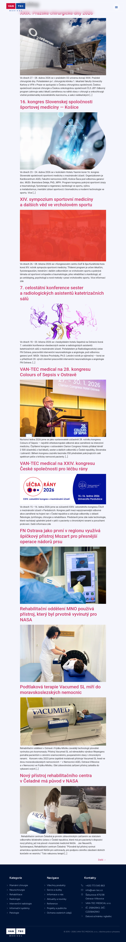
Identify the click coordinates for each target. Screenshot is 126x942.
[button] (116, 7)
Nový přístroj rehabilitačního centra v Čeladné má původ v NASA (56, 778)
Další (102, 859)
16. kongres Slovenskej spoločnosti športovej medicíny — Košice (56, 104)
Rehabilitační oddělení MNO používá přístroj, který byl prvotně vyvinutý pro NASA (58, 614)
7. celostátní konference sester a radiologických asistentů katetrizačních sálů (62, 293)
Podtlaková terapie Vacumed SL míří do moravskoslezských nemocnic (60, 689)
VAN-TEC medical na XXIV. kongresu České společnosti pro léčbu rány (57, 466)
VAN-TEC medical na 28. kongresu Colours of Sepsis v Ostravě (55, 372)
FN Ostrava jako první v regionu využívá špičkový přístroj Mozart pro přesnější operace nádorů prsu (60, 536)
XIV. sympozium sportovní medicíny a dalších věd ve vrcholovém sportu (56, 202)
